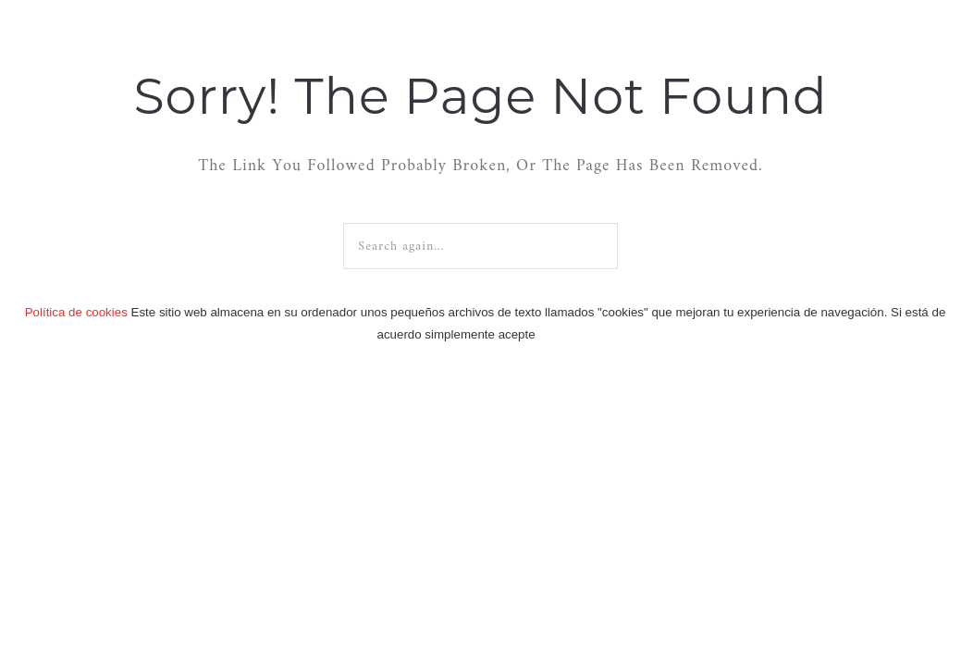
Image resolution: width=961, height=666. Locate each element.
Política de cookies (76, 312)
